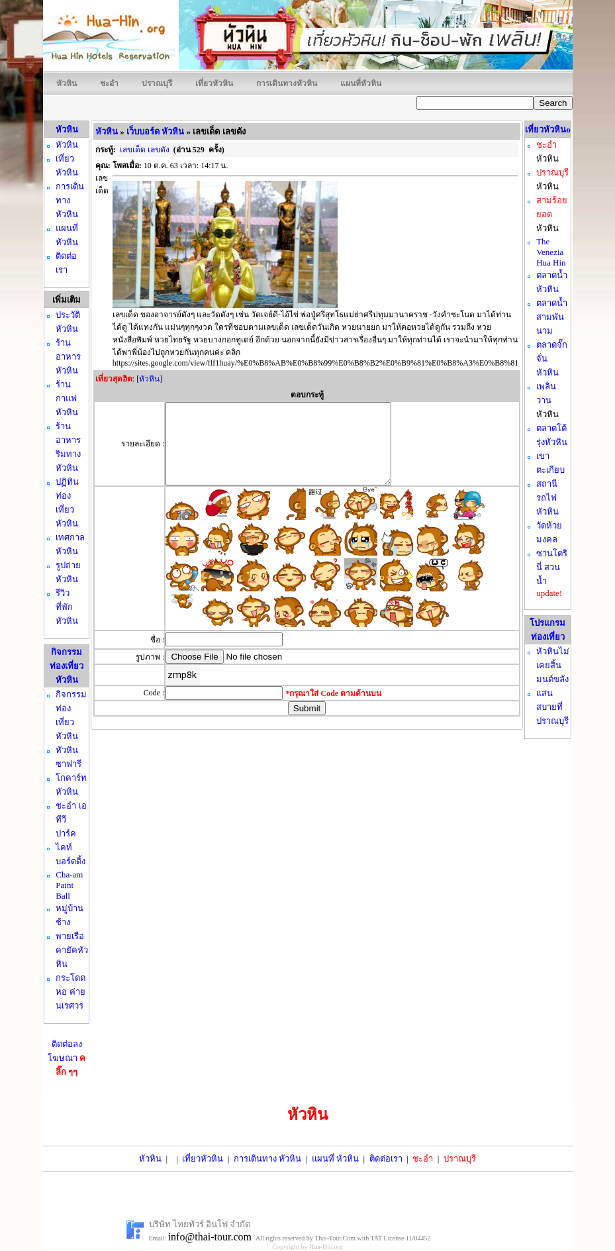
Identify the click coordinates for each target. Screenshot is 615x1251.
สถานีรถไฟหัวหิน (547, 498)
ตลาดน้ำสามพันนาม (551, 317)
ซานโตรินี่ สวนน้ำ (551, 567)
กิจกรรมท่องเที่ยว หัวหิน (66, 666)
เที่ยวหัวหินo (548, 129)
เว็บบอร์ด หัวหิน (155, 131)
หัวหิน (66, 83)
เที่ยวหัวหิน (214, 83)
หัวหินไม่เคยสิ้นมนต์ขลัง (552, 665)
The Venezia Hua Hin (550, 252)
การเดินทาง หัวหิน (267, 1159)
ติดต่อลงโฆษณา (66, 1058)
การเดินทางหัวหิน (286, 83)
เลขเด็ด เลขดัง (144, 149)
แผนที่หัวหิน (360, 83)
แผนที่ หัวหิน (335, 1159)
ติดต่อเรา (385, 1159)
